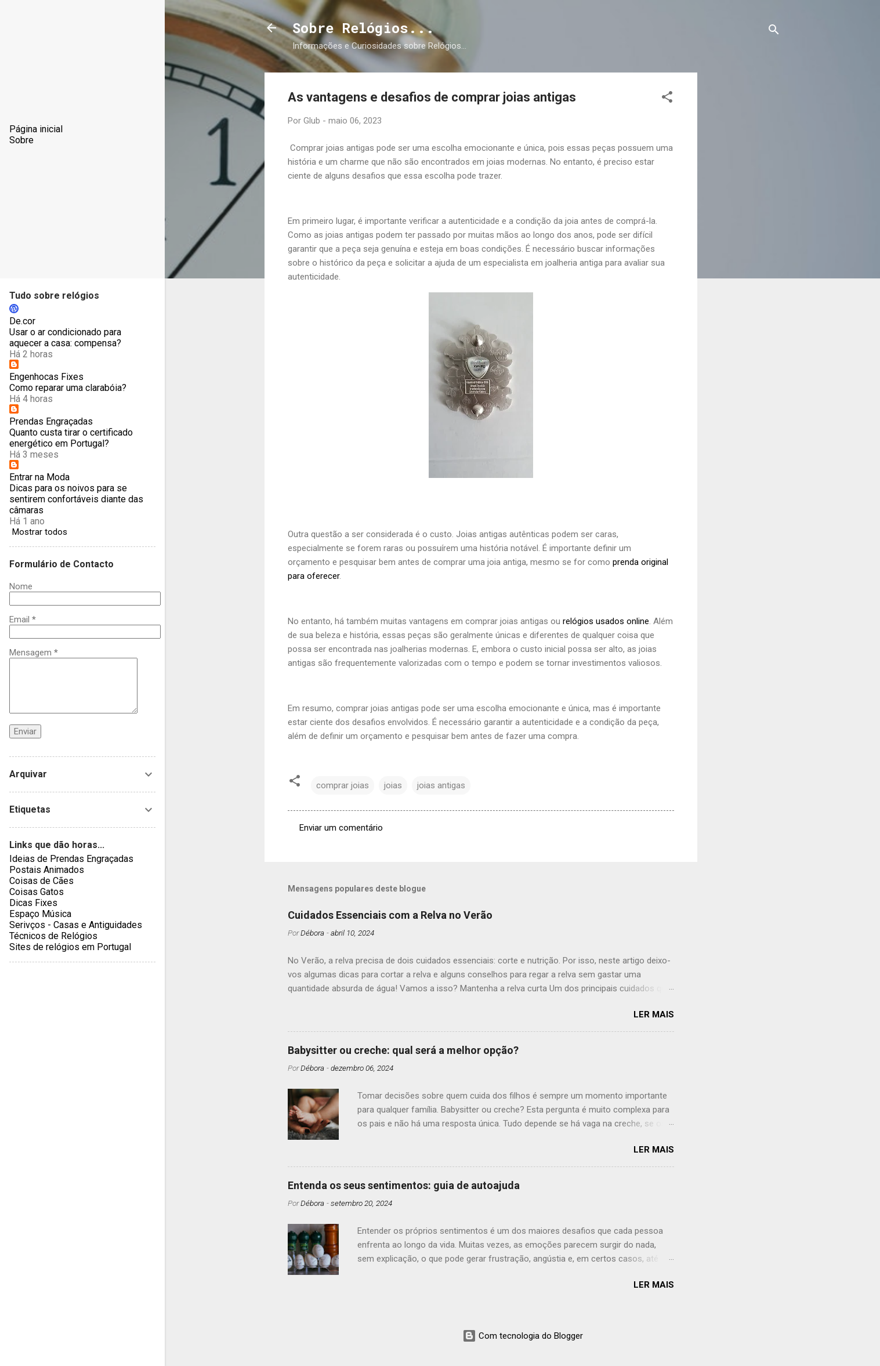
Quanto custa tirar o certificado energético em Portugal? (71, 438)
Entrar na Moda (39, 477)
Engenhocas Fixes (46, 376)
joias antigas (441, 785)
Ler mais (653, 1014)
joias (393, 785)
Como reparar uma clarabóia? (67, 387)
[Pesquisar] (774, 31)
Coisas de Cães (41, 880)
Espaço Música (40, 913)
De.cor (22, 321)
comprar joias (342, 785)
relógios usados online (606, 621)
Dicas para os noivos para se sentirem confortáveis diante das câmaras (76, 499)
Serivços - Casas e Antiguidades (75, 924)
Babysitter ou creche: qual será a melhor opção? (403, 1050)
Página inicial (36, 129)
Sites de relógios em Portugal (70, 946)
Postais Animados (46, 869)
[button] (667, 99)
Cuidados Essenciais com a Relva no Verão (390, 915)
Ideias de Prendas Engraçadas (71, 858)
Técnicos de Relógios (53, 935)
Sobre (21, 140)
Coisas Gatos (36, 891)
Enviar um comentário (341, 828)
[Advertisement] (744, 247)
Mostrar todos (39, 532)
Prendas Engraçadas (51, 421)
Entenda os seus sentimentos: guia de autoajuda (404, 1185)
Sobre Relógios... (363, 28)
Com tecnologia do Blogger (522, 1336)
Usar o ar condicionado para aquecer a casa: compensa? (65, 338)
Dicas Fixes (33, 902)
